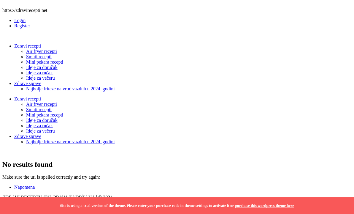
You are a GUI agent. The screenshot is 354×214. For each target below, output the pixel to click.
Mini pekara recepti (44, 61)
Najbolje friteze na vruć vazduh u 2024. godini (70, 88)
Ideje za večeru (40, 78)
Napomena (24, 187)
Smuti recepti (39, 56)
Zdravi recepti (27, 45)
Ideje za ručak (39, 72)
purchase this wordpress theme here (264, 205)
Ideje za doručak (42, 67)
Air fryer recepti (41, 51)
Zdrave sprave (27, 83)
